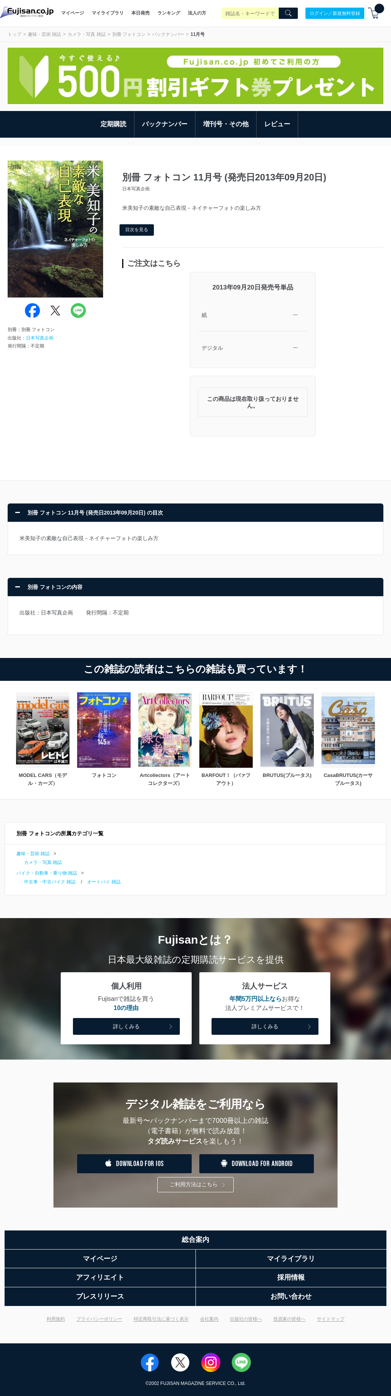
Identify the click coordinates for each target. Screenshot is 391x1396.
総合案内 (195, 1239)
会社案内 (209, 1319)
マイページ (72, 13)
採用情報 (291, 1277)
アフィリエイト (100, 1277)
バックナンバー (168, 34)
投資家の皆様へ (289, 1319)
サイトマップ (330, 1319)
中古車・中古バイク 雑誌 (50, 882)
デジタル (212, 348)
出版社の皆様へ (246, 1319)
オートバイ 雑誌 (103, 882)
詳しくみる (143, 1027)
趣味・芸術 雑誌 (44, 34)
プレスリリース (100, 1296)
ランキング (168, 13)
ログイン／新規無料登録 (335, 13)
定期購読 (113, 124)
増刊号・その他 (226, 124)
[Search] (288, 13)
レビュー (277, 124)
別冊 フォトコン (128, 34)
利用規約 (56, 1319)
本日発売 (140, 13)
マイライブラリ (108, 13)
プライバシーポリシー (99, 1319)
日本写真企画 (39, 338)
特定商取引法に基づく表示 (161, 1319)
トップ (14, 34)
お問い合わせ (291, 1296)
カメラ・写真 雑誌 (86, 34)
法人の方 (197, 13)
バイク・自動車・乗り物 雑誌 (46, 873)
